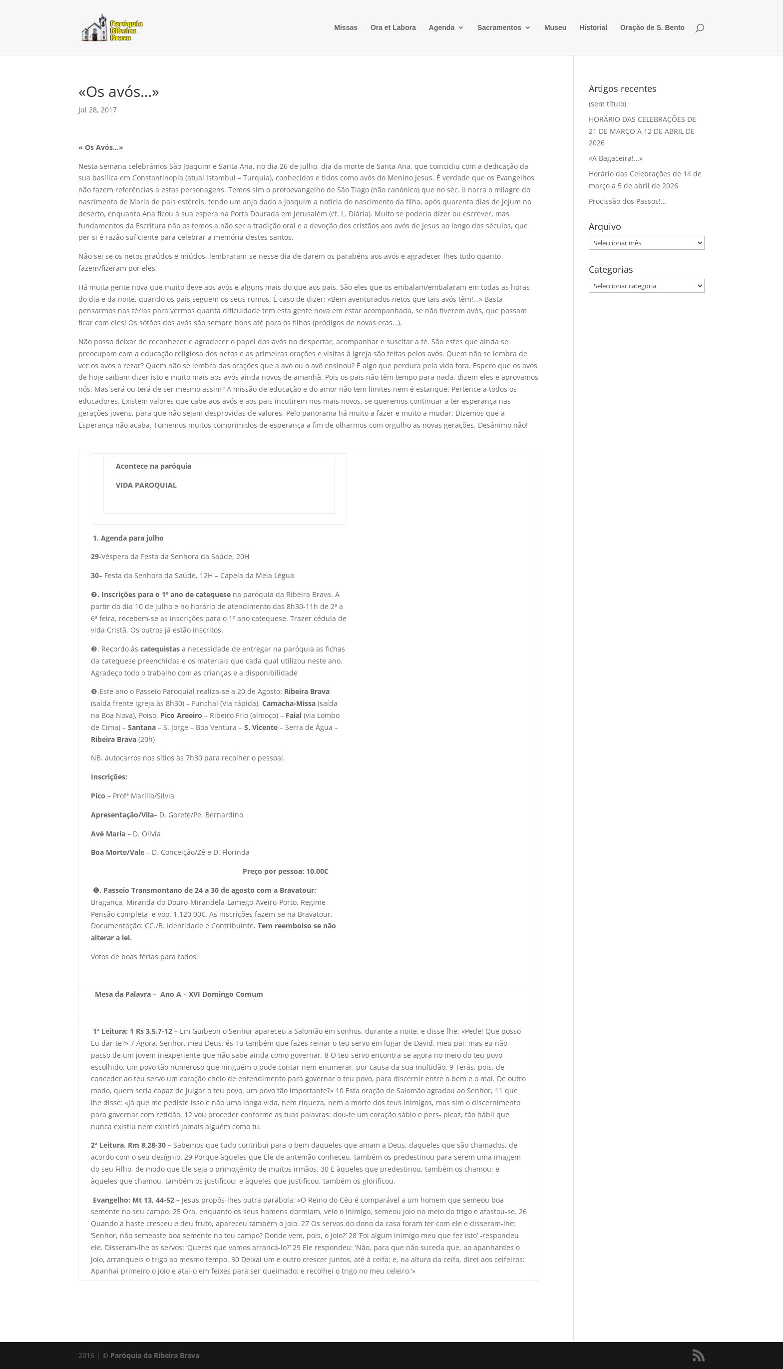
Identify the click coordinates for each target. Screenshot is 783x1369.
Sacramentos (499, 27)
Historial (593, 27)
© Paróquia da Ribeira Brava (150, 1355)
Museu (555, 27)
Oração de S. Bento (652, 27)
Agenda (441, 27)
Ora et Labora (393, 27)
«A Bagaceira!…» (616, 158)
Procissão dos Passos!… (627, 201)
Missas (346, 27)
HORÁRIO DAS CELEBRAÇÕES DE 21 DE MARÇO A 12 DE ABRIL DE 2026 (642, 131)
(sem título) (607, 103)
